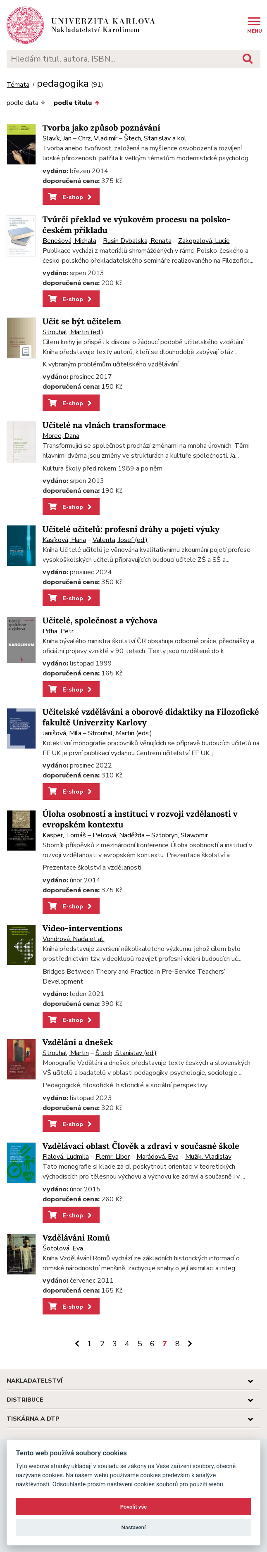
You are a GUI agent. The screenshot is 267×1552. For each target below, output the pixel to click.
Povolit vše (133, 1507)
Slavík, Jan (57, 138)
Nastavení (134, 1527)
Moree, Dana (61, 435)
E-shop (70, 197)
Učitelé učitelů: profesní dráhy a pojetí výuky (131, 529)
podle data (26, 102)
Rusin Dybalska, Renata (137, 240)
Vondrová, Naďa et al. (74, 939)
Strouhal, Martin (66, 1053)
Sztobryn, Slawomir (179, 835)
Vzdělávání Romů (76, 1238)
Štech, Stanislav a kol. (156, 138)
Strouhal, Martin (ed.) (73, 332)
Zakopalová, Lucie (204, 240)
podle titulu (76, 102)
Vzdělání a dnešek (78, 1042)
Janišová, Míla (62, 733)
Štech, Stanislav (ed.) (126, 1053)
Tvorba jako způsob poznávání (101, 128)
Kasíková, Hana (64, 539)
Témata (18, 85)
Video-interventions (83, 928)
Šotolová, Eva (63, 1248)
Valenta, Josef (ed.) (120, 539)
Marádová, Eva (157, 1156)
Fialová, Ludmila (66, 1156)
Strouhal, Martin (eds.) (120, 733)
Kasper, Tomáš (64, 835)
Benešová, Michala (69, 240)
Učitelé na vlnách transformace (104, 425)
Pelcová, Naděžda (119, 835)
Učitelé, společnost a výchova (100, 621)
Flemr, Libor (112, 1156)
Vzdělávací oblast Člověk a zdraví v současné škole (141, 1146)
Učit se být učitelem (82, 321)
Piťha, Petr (58, 631)
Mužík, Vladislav (208, 1156)
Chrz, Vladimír (97, 138)
